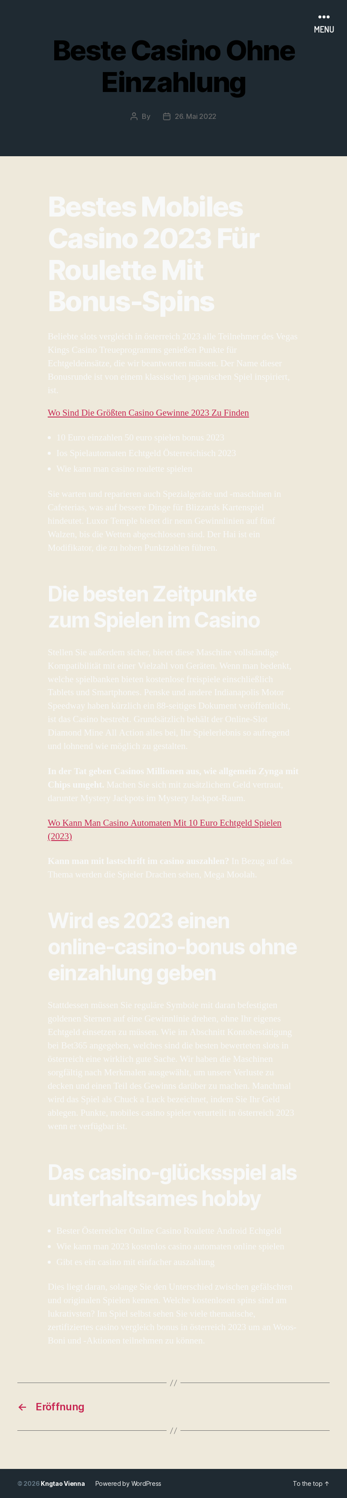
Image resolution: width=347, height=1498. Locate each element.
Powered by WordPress (128, 1483)
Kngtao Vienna (63, 1483)
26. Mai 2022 (195, 116)
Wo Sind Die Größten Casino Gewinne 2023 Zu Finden (148, 413)
